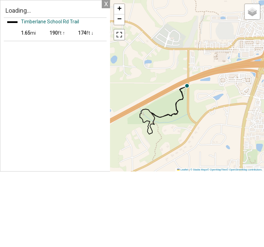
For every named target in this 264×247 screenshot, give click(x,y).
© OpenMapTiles (217, 169)
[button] (242, 85)
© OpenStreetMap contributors (244, 169)
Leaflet (182, 169)
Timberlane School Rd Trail (50, 21)
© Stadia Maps (198, 169)
